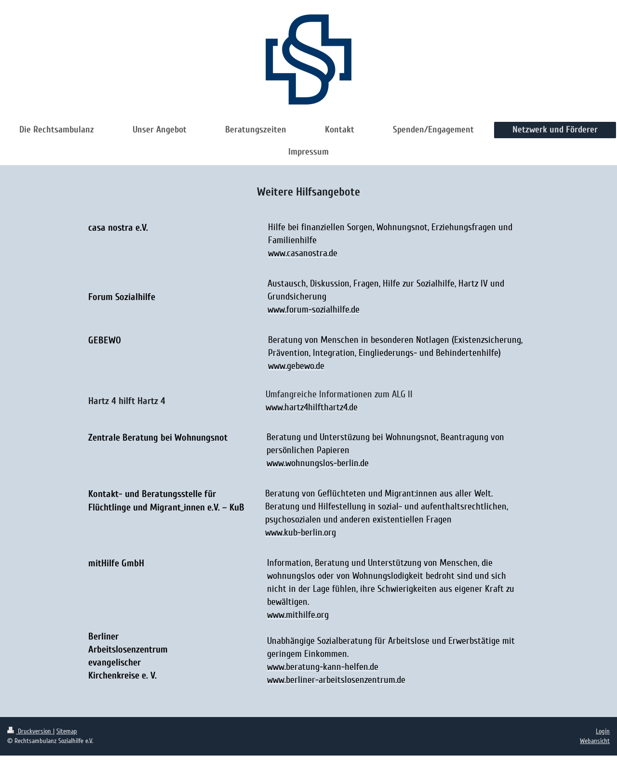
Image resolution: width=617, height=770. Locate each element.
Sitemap (66, 731)
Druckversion (30, 731)
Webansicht (595, 741)
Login (603, 731)
